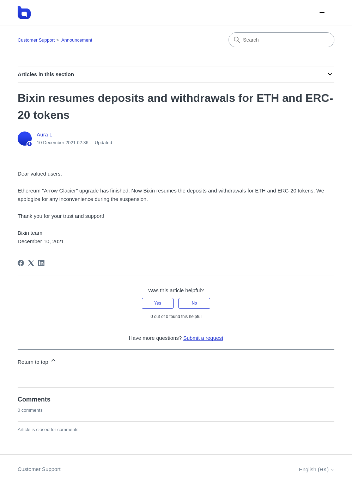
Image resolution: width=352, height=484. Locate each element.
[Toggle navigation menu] (321, 12)
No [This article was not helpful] (194, 303)
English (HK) (316, 469)
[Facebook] (21, 263)
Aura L (44, 134)
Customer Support (36, 40)
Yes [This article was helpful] (157, 303)
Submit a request (203, 338)
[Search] (281, 40)
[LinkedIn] (41, 263)
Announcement (76, 40)
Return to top (37, 361)
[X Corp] (31, 263)
